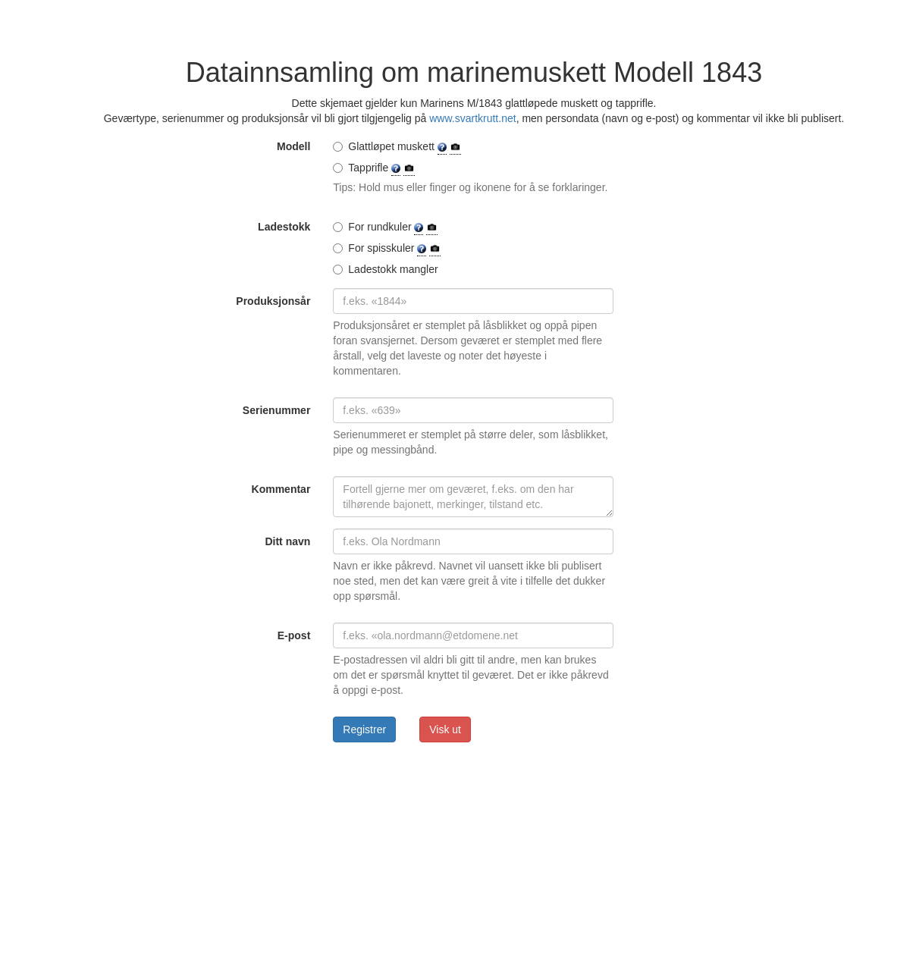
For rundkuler (385, 227)
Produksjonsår (273, 301)
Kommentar (281, 489)
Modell (293, 146)
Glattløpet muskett (396, 147)
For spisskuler (387, 248)
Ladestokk (284, 227)
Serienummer (276, 410)
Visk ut (445, 729)
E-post (294, 635)
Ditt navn (287, 541)
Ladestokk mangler (385, 269)
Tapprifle (374, 168)
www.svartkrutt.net (472, 118)
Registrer (364, 729)
